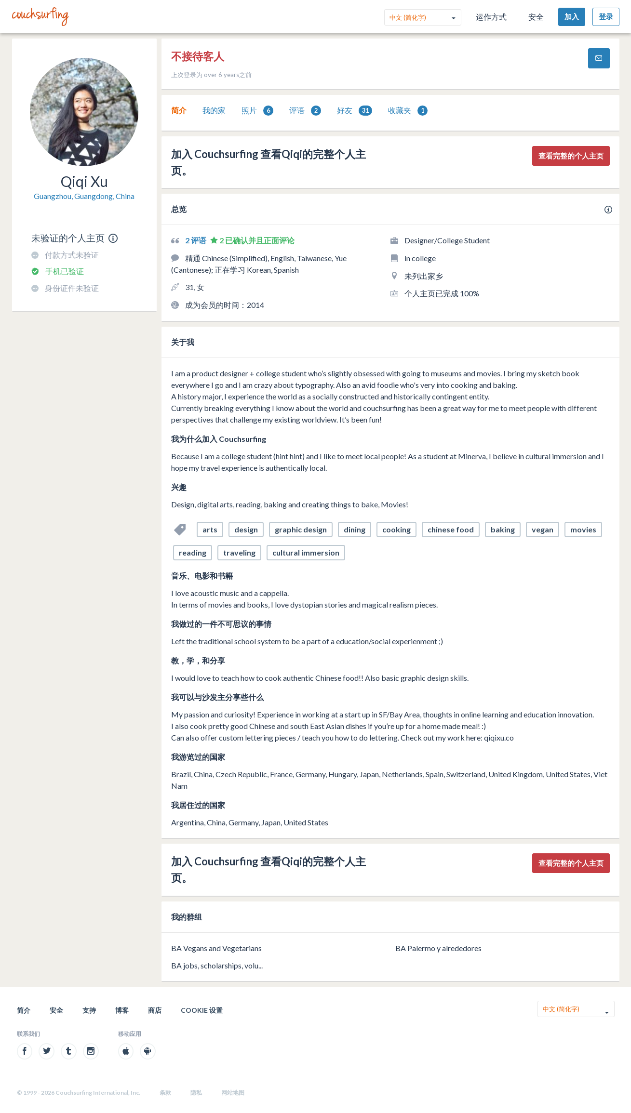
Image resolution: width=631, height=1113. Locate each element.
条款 (165, 1092)
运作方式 (491, 16)
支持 (89, 1010)
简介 (179, 110)
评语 (305, 111)
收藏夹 (408, 111)
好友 (354, 111)
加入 (571, 16)
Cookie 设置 (202, 1010)
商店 (154, 1010)
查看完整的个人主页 (571, 155)
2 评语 (196, 240)
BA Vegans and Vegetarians (216, 948)
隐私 (196, 1092)
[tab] (179, 110)
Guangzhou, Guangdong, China (84, 195)
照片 (257, 111)
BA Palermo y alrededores (438, 948)
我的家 (214, 110)
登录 (606, 16)
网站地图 (232, 1092)
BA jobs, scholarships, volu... (217, 965)
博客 (122, 1010)
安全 (536, 16)
